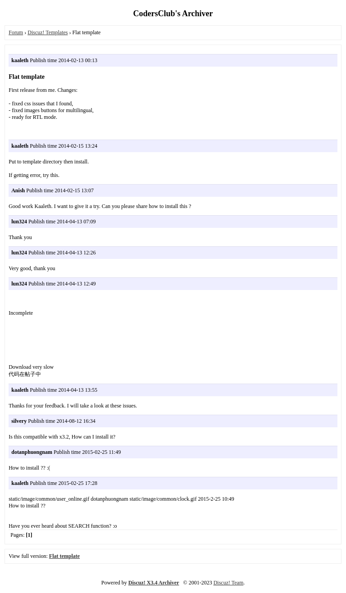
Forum (16, 32)
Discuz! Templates (47, 32)
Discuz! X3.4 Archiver (153, 582)
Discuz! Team (229, 582)
